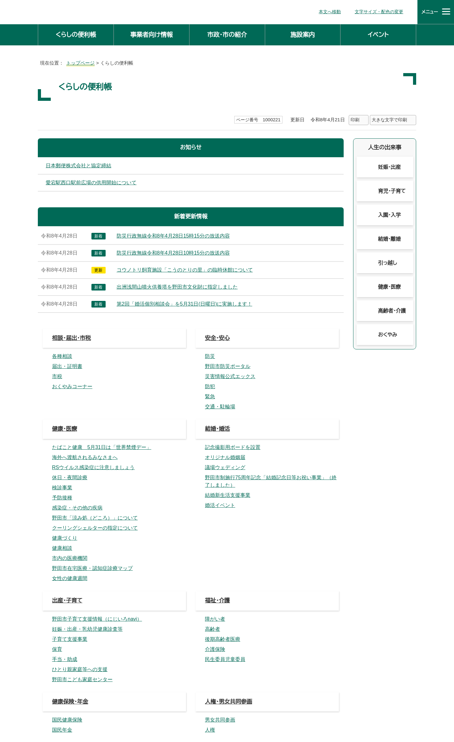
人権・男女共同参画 (229, 428)
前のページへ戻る (343, 641)
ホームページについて (309, 713)
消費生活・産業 (70, 489)
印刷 (354, 118)
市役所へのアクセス (211, 713)
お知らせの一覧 (224, 519)
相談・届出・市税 (72, 337)
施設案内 (303, 34)
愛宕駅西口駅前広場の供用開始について (91, 181)
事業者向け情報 (151, 34)
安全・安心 (217, 337)
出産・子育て (67, 397)
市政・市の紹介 (227, 34)
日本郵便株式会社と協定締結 (78, 164)
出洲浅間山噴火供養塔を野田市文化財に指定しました (176, 285)
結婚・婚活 (217, 367)
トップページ (78, 61)
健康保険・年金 (70, 428)
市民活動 (216, 489)
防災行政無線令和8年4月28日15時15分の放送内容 (177, 234)
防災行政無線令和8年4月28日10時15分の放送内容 (177, 251)
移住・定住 (65, 550)
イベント (378, 34)
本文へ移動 (333, 11)
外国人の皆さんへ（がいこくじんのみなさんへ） (263, 550)
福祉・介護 (217, 397)
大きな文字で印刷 (389, 118)
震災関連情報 (69, 519)
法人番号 (235, 700)
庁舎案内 (167, 713)
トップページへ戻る (395, 641)
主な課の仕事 (165, 666)
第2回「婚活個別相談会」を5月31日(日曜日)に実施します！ (184, 302)
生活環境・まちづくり (78, 458)
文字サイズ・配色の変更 (380, 11)
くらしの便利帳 (75, 34)
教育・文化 (217, 458)
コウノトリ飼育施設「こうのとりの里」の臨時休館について (179, 268)
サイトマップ (259, 713)
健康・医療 (65, 367)
